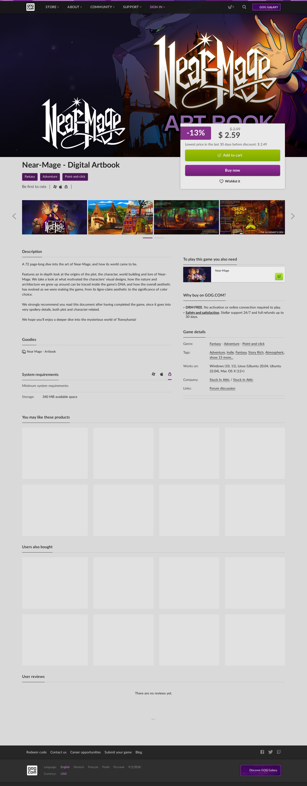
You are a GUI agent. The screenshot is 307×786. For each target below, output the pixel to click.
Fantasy (215, 344)
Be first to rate (34, 187)
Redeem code (36, 752)
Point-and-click (253, 344)
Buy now (232, 170)
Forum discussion (222, 388)
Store (52, 7)
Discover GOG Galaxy (258, 771)
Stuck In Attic (220, 380)
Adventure (231, 344)
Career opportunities (85, 752)
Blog (139, 752)
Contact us (58, 752)
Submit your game (118, 752)
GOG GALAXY (269, 7)
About (74, 7)
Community (102, 7)
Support (132, 7)
